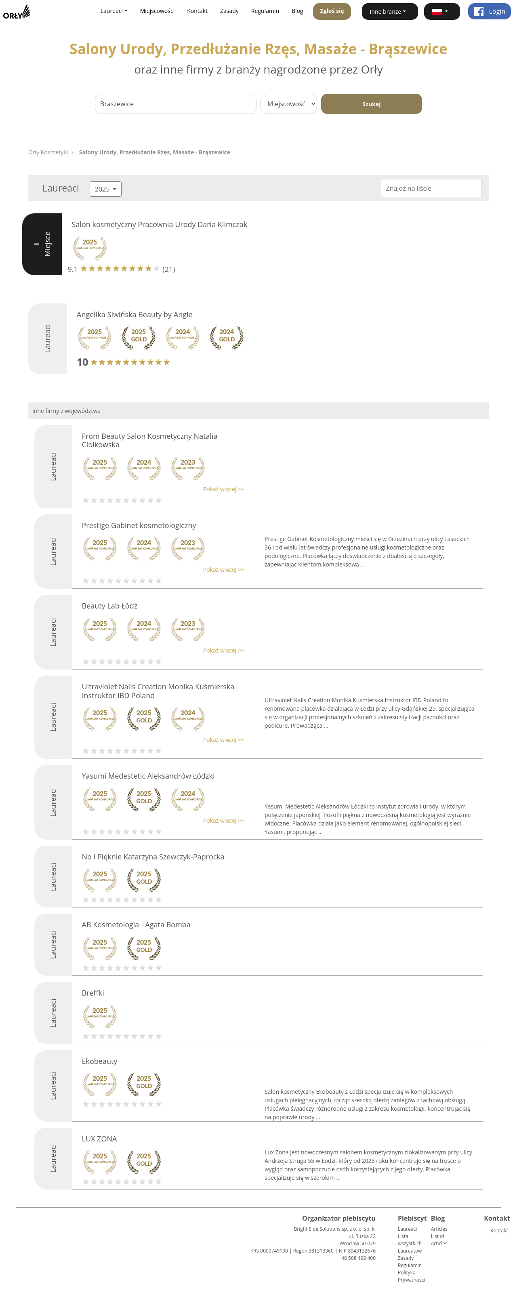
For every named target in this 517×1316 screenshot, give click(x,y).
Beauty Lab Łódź (110, 606)
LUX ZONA (99, 1138)
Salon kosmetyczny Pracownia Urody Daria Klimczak (160, 224)
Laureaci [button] (112, 11)
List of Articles (439, 1240)
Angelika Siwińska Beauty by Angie (135, 314)
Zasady (229, 11)
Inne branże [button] (385, 11)
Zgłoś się (332, 11)
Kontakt (197, 11)
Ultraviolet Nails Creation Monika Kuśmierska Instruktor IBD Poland (158, 691)
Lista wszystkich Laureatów (410, 1243)
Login (490, 11)
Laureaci (407, 1228)
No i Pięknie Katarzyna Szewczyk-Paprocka (153, 856)
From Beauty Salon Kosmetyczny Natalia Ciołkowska (150, 440)
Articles (439, 1228)
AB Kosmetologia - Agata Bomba (136, 924)
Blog (297, 11)
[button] (442, 11)
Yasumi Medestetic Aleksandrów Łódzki (148, 776)
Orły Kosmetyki (48, 152)
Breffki (93, 993)
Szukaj (371, 104)
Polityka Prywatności (411, 1276)
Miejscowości (157, 11)
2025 (103, 189)
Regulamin (265, 11)
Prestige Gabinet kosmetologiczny (139, 525)
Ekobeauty (100, 1061)
